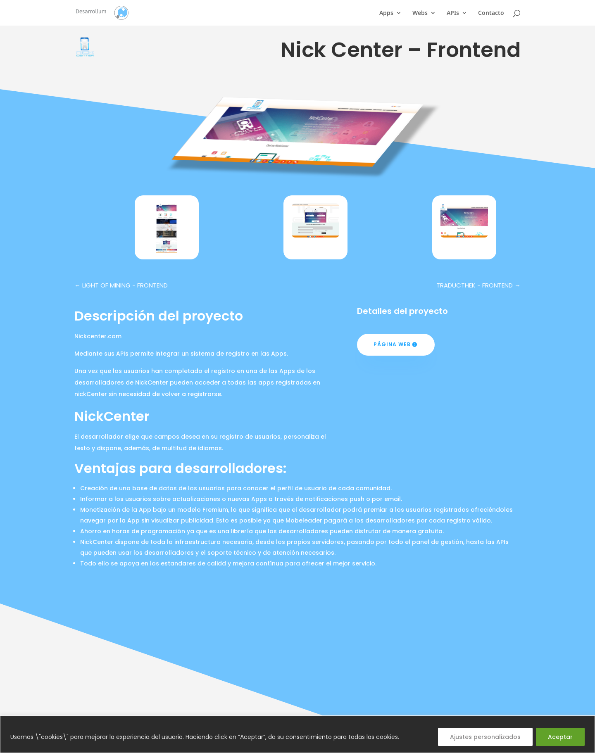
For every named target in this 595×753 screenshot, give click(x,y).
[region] (297, 734)
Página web (392, 344)
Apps (386, 13)
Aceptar (560, 737)
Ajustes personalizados (485, 737)
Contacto (491, 13)
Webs (420, 13)
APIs (453, 13)
